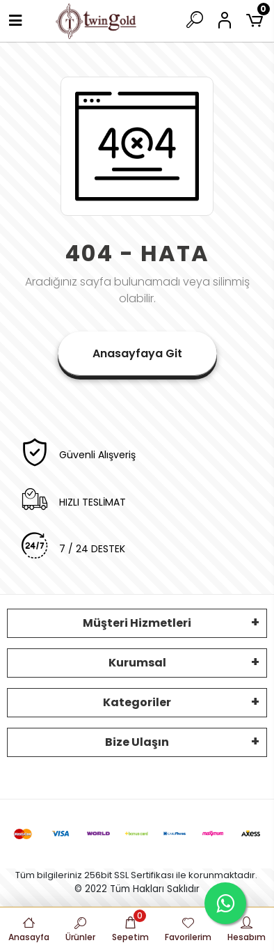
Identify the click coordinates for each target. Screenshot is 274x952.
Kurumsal (137, 663)
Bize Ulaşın (137, 742)
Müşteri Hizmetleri (137, 623)
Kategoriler (137, 702)
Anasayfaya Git (137, 353)
